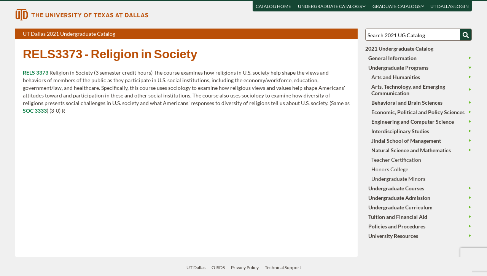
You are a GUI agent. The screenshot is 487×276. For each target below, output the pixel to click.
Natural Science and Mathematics (411, 150)
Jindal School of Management (406, 140)
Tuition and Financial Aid (397, 217)
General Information (392, 58)
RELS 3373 (35, 72)
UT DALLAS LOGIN (449, 6)
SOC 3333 (35, 110)
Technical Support (283, 267)
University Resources (393, 236)
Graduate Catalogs (398, 6)
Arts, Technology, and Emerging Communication (408, 89)
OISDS (218, 267)
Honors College (389, 169)
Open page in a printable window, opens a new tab (342, 34)
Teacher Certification (396, 159)
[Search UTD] (465, 34)
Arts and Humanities (395, 77)
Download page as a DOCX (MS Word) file (333, 34)
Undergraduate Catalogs (332, 6)
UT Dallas (195, 267)
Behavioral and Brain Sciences (406, 102)
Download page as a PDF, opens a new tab (324, 34)
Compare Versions (350, 34)
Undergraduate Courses (396, 188)
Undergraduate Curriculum (400, 207)
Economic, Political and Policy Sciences (418, 112)
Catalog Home (273, 6)
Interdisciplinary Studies (400, 131)
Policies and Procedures (396, 226)
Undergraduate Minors (398, 178)
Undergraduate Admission (399, 198)
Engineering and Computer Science (412, 121)
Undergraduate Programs (398, 67)
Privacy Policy (245, 267)
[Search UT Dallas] (418, 35)
